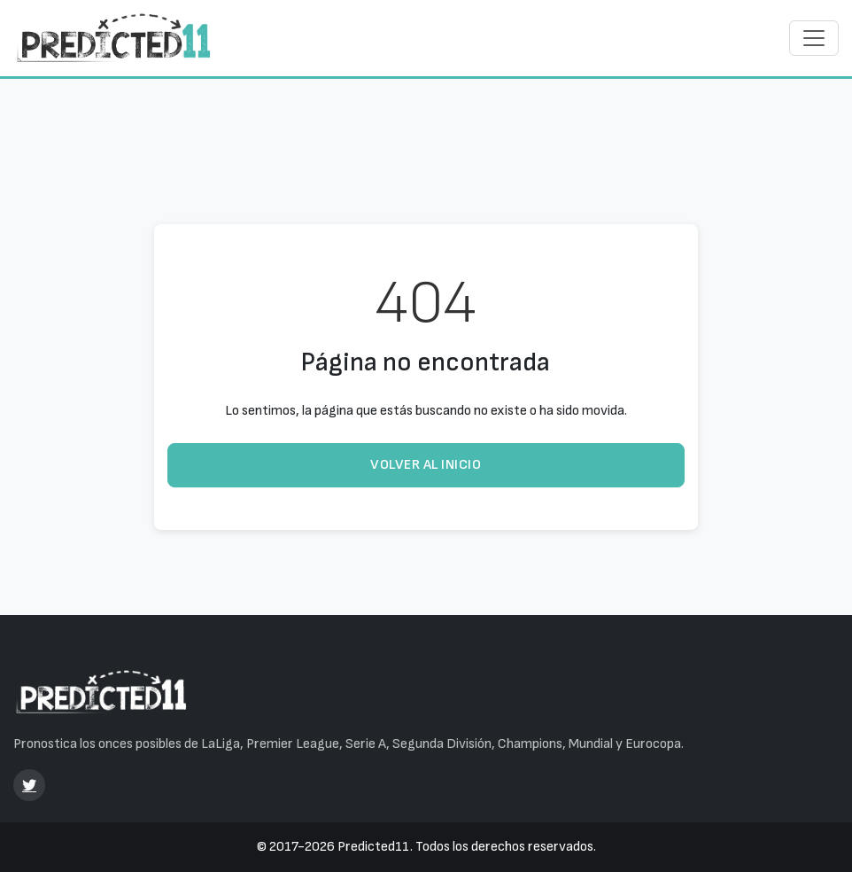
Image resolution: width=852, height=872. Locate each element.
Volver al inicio (425, 464)
